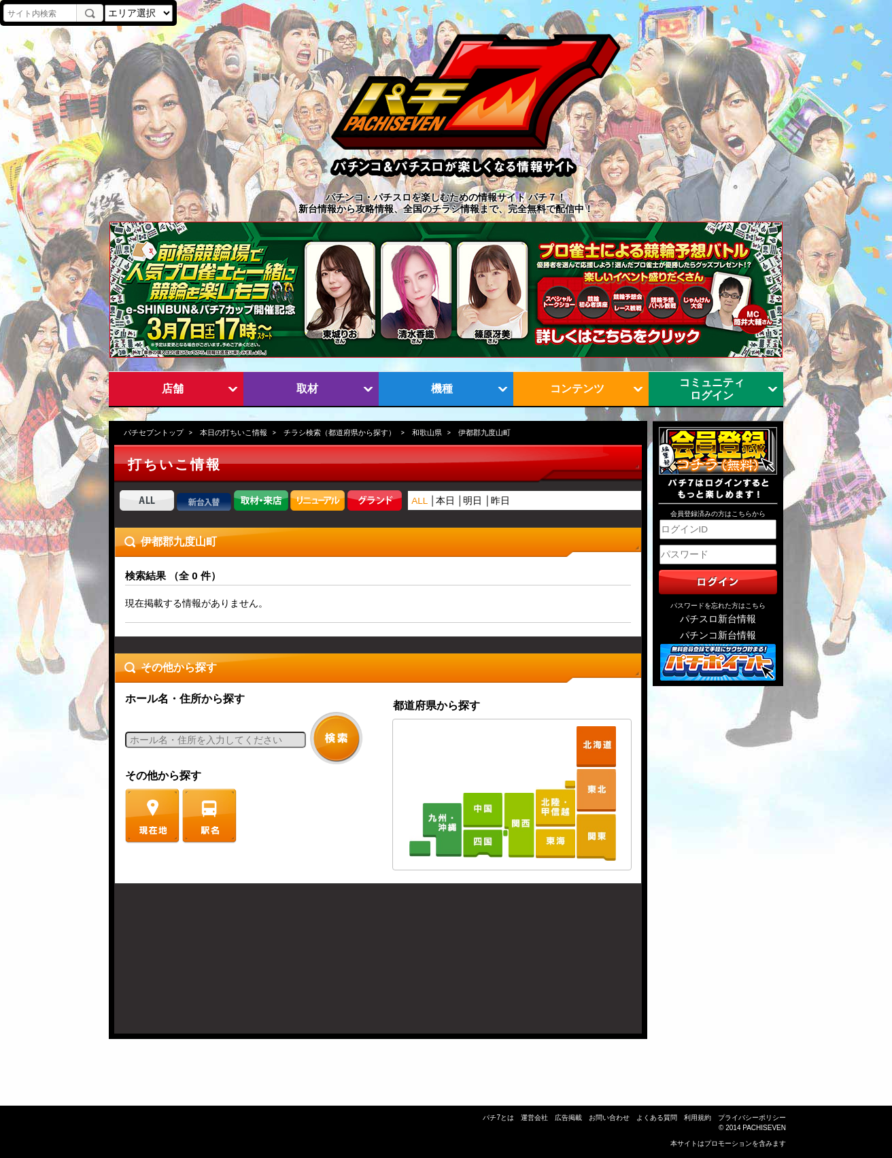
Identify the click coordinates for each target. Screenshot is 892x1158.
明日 (472, 501)
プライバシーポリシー (752, 1117)
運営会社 (534, 1117)
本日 (445, 501)
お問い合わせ (609, 1117)
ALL (419, 501)
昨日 (500, 501)
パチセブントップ (154, 432)
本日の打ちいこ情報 (233, 432)
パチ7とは (498, 1117)
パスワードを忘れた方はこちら (718, 605)
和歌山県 (427, 432)
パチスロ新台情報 (718, 619)
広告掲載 (568, 1117)
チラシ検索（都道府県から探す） (340, 432)
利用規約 (697, 1117)
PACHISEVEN (764, 1127)
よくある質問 (656, 1117)
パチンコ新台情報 (718, 635)
